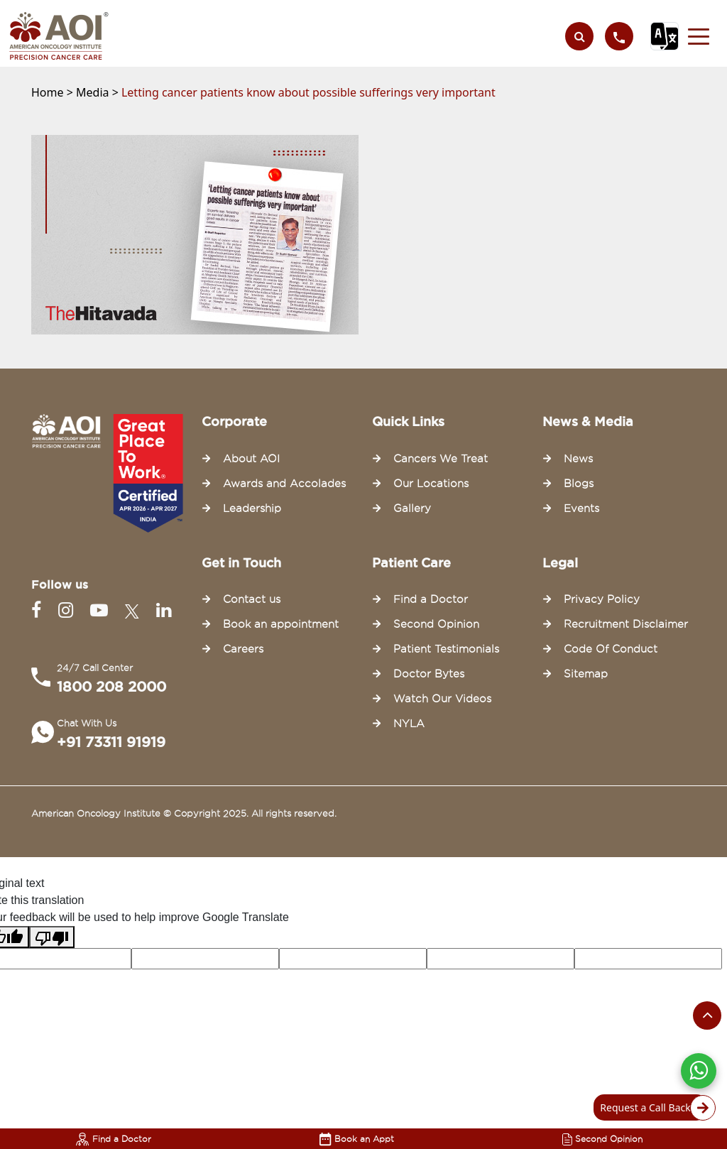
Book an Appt (356, 1138)
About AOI (251, 458)
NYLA (409, 723)
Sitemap (586, 674)
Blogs (579, 483)
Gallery (412, 508)
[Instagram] (68, 610)
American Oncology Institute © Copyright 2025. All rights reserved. (184, 813)
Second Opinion (602, 1138)
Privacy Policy (602, 599)
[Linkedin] (163, 610)
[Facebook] (39, 610)
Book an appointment (281, 624)
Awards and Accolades (284, 483)
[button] (698, 36)
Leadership (252, 508)
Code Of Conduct (610, 649)
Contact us (251, 599)
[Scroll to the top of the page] (707, 1015)
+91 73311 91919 (111, 742)
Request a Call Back (653, 1108)
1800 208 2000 (111, 687)
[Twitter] (135, 610)
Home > (53, 92)
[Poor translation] (52, 937)
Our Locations (431, 483)
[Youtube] (102, 610)
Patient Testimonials (446, 649)
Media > (98, 92)
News (578, 458)
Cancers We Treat (440, 458)
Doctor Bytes (428, 674)
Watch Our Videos (442, 698)
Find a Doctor (113, 1138)
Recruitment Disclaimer (626, 624)
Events (581, 508)
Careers (243, 649)
